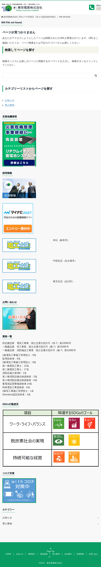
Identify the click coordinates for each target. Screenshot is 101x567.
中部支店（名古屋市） (65, 261)
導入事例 (9, 105)
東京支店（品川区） (64, 281)
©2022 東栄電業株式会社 (50, 563)
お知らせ (9, 100)
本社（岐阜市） (61, 240)
